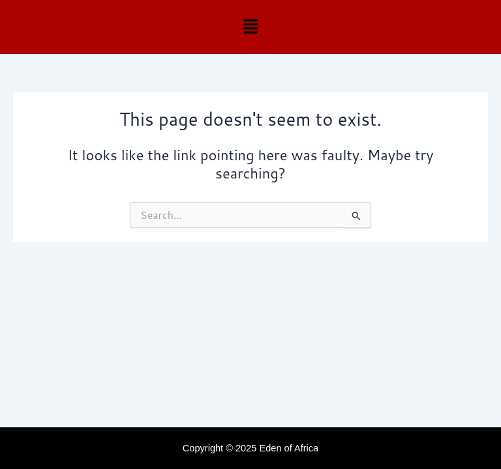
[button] (250, 27)
